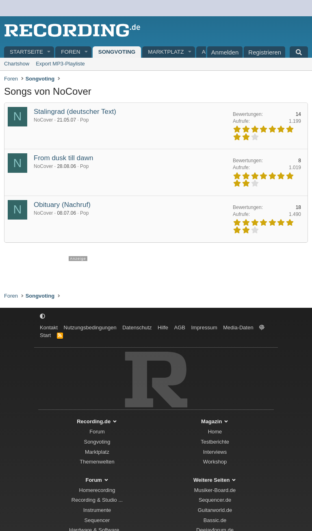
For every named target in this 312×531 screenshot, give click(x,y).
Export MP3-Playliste (60, 64)
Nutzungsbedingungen (90, 327)
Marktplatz (166, 52)
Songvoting (117, 52)
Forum (97, 432)
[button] (49, 52)
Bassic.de (215, 520)
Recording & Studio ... (97, 500)
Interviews (215, 452)
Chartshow (16, 64)
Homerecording (97, 490)
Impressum (204, 327)
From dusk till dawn (63, 158)
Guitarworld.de (215, 510)
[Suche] (299, 52)
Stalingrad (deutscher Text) (75, 111)
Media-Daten (238, 327)
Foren (70, 52)
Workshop (215, 462)
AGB (179, 327)
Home (215, 432)
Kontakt (49, 327)
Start (45, 335)
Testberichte (215, 442)
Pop (84, 120)
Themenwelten (97, 462)
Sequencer (97, 520)
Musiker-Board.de (215, 490)
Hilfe (163, 327)
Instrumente (97, 510)
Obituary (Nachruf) (62, 205)
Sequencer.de (215, 500)
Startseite (26, 52)
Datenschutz (137, 327)
